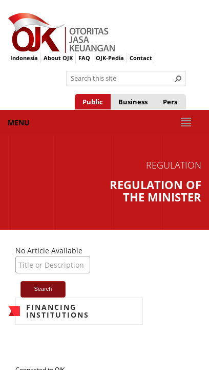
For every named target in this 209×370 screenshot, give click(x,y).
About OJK (58, 58)
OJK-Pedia (110, 58)
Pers (170, 101)
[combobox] (122, 78)
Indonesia (24, 58)
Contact (141, 58)
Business (133, 101)
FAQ (84, 58)
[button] (178, 78)
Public (92, 101)
